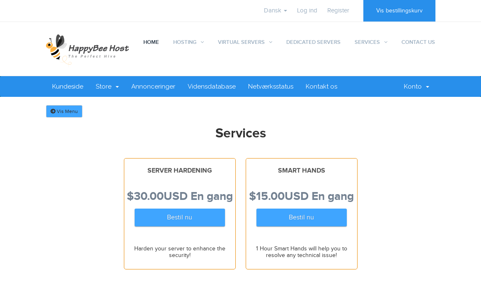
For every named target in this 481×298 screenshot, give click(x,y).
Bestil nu (179, 217)
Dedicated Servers (313, 42)
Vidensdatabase (212, 86)
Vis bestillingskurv (399, 10)
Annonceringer (153, 86)
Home (151, 42)
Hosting (184, 42)
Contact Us (418, 42)
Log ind (307, 10)
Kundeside (67, 86)
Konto (416, 86)
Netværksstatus (270, 86)
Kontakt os (321, 86)
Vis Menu (64, 111)
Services (367, 42)
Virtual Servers (241, 42)
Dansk (275, 10)
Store (107, 86)
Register (338, 10)
